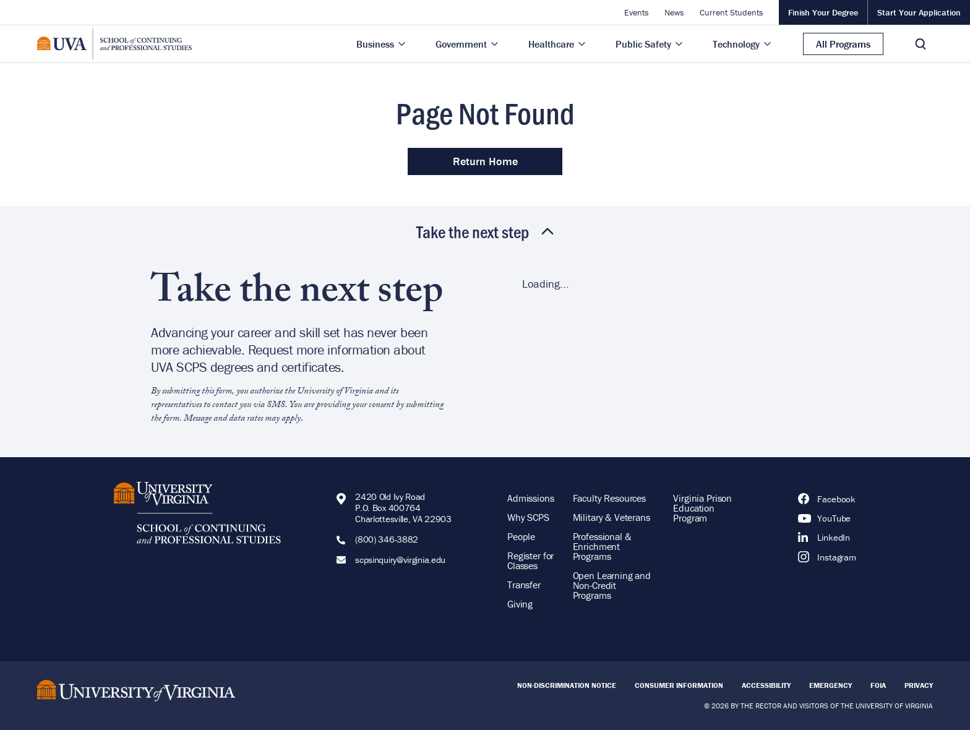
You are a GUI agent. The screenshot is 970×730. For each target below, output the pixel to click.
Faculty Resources (609, 498)
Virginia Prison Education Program (702, 508)
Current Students (731, 12)
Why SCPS (528, 517)
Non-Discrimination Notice (566, 685)
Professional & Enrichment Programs (602, 546)
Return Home (485, 161)
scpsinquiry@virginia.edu (400, 559)
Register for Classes (530, 560)
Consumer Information (679, 685)
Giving (520, 604)
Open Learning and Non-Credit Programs (612, 585)
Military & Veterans (611, 517)
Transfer (524, 584)
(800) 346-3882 (386, 539)
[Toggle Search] (920, 44)
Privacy (918, 685)
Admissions (530, 498)
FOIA (878, 685)
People (521, 536)
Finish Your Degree (823, 12)
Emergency (830, 685)
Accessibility (766, 685)
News (674, 12)
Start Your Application (919, 12)
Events (636, 12)
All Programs (843, 44)
